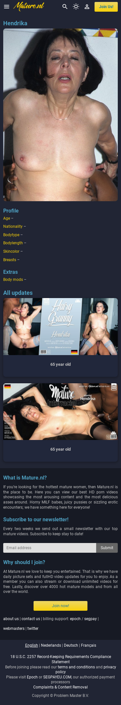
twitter (32, 628)
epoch (75, 619)
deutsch (71, 645)
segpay (90, 619)
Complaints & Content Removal (60, 687)
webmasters (14, 628)
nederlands (51, 645)
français (88, 645)
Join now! (60, 606)
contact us (31, 619)
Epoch (32, 677)
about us (11, 619)
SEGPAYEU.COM (57, 677)
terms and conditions (76, 667)
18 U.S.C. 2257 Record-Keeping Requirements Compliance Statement (60, 659)
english (31, 645)
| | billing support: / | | (51, 624)
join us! (106, 7)
